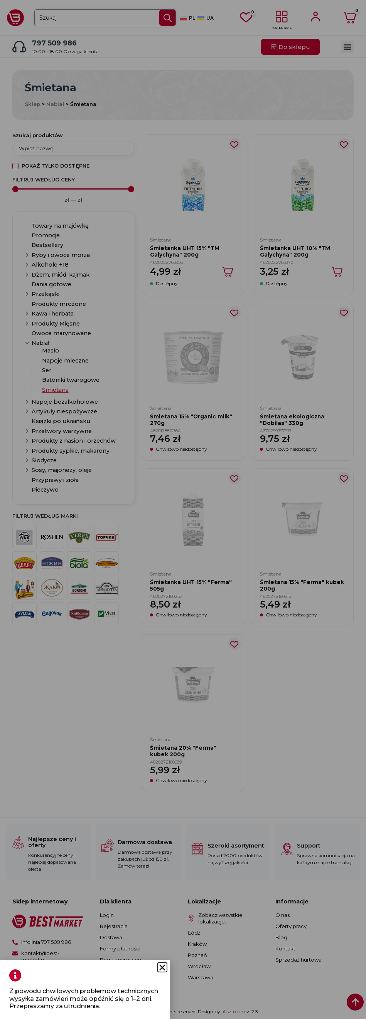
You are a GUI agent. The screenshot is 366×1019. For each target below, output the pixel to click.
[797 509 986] (19, 47)
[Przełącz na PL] (187, 18)
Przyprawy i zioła (55, 480)
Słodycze (44, 460)
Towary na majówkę (60, 225)
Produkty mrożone (59, 303)
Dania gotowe (51, 284)
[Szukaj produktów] (73, 148)
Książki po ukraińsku (61, 421)
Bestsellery (47, 245)
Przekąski (45, 293)
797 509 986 (54, 43)
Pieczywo (45, 489)
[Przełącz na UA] (205, 18)
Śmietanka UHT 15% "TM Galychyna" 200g (184, 251)
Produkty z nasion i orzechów (74, 440)
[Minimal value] (73, 189)
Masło (50, 350)
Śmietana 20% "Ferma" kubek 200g (183, 751)
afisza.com (233, 1011)
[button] (347, 46)
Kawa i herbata (53, 313)
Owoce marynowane (61, 333)
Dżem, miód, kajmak (60, 274)
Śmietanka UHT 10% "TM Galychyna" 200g (295, 251)
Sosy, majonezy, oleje (62, 470)
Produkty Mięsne (56, 323)
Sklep (32, 104)
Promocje (46, 235)
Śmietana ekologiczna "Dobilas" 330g (292, 419)
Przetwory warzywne (62, 431)
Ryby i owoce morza (61, 255)
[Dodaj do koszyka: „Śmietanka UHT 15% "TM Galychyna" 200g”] (228, 272)
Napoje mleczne (65, 360)
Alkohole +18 (50, 264)
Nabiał (55, 104)
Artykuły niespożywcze (64, 411)
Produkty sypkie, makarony (71, 450)
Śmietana (55, 389)
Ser (46, 370)
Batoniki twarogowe (71, 379)
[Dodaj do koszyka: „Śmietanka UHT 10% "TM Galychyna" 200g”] (338, 272)
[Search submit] (167, 18)
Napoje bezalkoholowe (65, 401)
